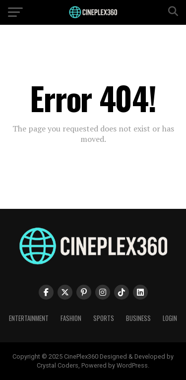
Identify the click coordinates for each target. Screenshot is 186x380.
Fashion (71, 318)
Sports (103, 318)
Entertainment (29, 318)
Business (138, 318)
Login (170, 318)
